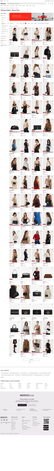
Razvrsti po (12, 23)
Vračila (12, 420)
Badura (46, 383)
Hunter (37, 386)
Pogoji (7, 433)
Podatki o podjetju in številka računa (26, 421)
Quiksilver (19, 383)
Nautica (10, 386)
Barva (24, 23)
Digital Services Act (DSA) (36, 423)
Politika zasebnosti (16, 433)
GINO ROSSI (29, 383)
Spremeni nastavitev (11, 433)
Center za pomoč (13, 428)
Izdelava (28, 23)
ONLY (45, 386)
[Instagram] (2, 420)
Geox (10, 383)
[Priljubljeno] (50, 3)
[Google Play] (46, 425)
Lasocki (2, 386)
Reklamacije (13, 426)
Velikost (36, 23)
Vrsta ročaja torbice (41, 23)
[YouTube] (4, 420)
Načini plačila (13, 425)
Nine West (28, 386)
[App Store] (46, 427)
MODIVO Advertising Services (26, 427)
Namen (32, 23)
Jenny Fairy (20, 386)
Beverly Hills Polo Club (39, 383)
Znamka (21, 23)
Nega (33, 420)
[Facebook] (7, 420)
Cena (17, 23)
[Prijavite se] (48, 3)
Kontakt (12, 429)
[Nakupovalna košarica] (52, 3)
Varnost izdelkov (35, 422)
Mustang (2, 383)
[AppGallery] (46, 429)
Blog (22, 424)
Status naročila (13, 422)
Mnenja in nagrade (35, 425)
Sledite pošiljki (13, 423)
